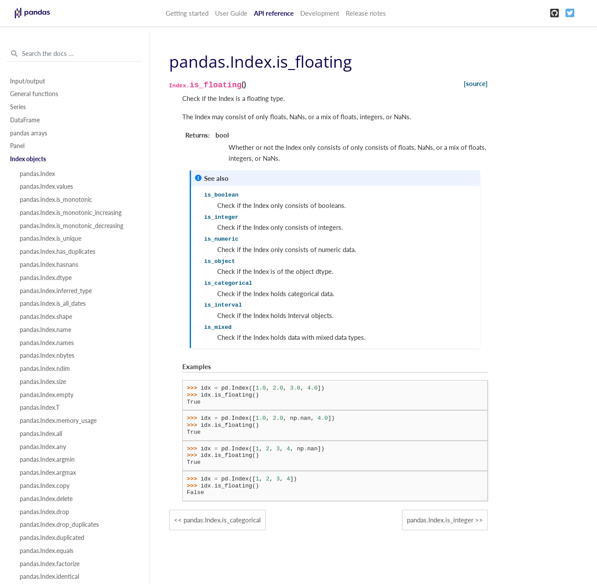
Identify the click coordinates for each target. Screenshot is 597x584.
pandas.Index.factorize (50, 563)
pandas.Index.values (46, 186)
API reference (274, 13)
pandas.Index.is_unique (50, 238)
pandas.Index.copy (44, 485)
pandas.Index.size (43, 381)
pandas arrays (28, 133)
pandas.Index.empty (46, 394)
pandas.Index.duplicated (52, 537)
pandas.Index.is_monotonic (56, 199)
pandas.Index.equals (46, 550)
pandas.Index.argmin (47, 459)
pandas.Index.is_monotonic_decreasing (71, 225)
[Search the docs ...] (74, 54)
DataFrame (25, 120)
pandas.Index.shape (46, 316)
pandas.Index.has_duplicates (57, 251)
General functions (34, 93)
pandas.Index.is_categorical (222, 520)
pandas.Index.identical (49, 576)
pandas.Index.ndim (45, 368)
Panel (17, 145)
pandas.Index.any (43, 446)
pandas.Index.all (41, 433)
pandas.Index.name (45, 329)
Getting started (187, 13)
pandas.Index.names (47, 342)
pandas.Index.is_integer (440, 520)
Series (18, 107)
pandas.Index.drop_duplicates (59, 524)
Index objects (28, 159)
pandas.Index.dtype (46, 277)
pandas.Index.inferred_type (56, 290)
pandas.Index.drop (44, 511)
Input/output (27, 81)
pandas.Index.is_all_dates (53, 303)
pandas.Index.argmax (48, 472)
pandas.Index (37, 173)
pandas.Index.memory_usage (58, 420)
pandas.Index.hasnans (49, 264)
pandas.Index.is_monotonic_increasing (70, 212)
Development (319, 13)
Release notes (366, 13)
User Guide (231, 13)
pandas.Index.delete (46, 498)
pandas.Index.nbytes (47, 355)
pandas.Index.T (39, 407)
